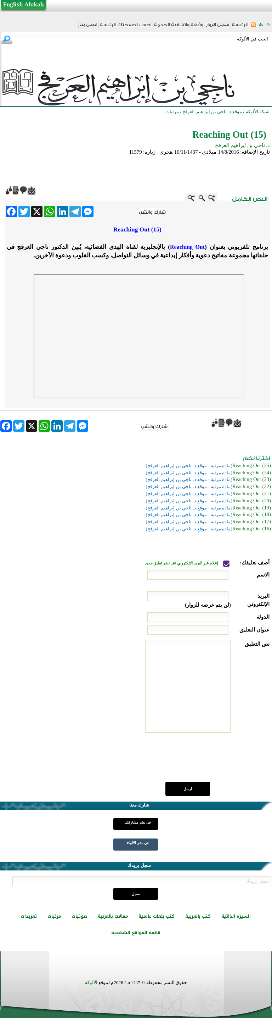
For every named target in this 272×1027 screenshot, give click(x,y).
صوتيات (79, 916)
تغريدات (29, 916)
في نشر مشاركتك (138, 822)
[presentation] (216, 761)
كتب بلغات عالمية (156, 916)
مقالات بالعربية (113, 916)
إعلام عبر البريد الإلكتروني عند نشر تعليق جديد (182, 563)
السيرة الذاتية (236, 916)
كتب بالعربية (198, 916)
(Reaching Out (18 (251, 514)
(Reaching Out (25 (251, 465)
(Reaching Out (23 (251, 479)
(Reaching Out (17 (251, 521)
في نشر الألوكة (137, 843)
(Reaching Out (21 (251, 493)
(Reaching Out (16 (251, 528)
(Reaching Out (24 (251, 472)
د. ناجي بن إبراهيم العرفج (242, 145)
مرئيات (54, 916)
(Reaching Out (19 (251, 507)
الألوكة (91, 982)
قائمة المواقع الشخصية (135, 932)
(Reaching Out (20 (251, 500)
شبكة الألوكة (258, 111)
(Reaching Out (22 (251, 486)
